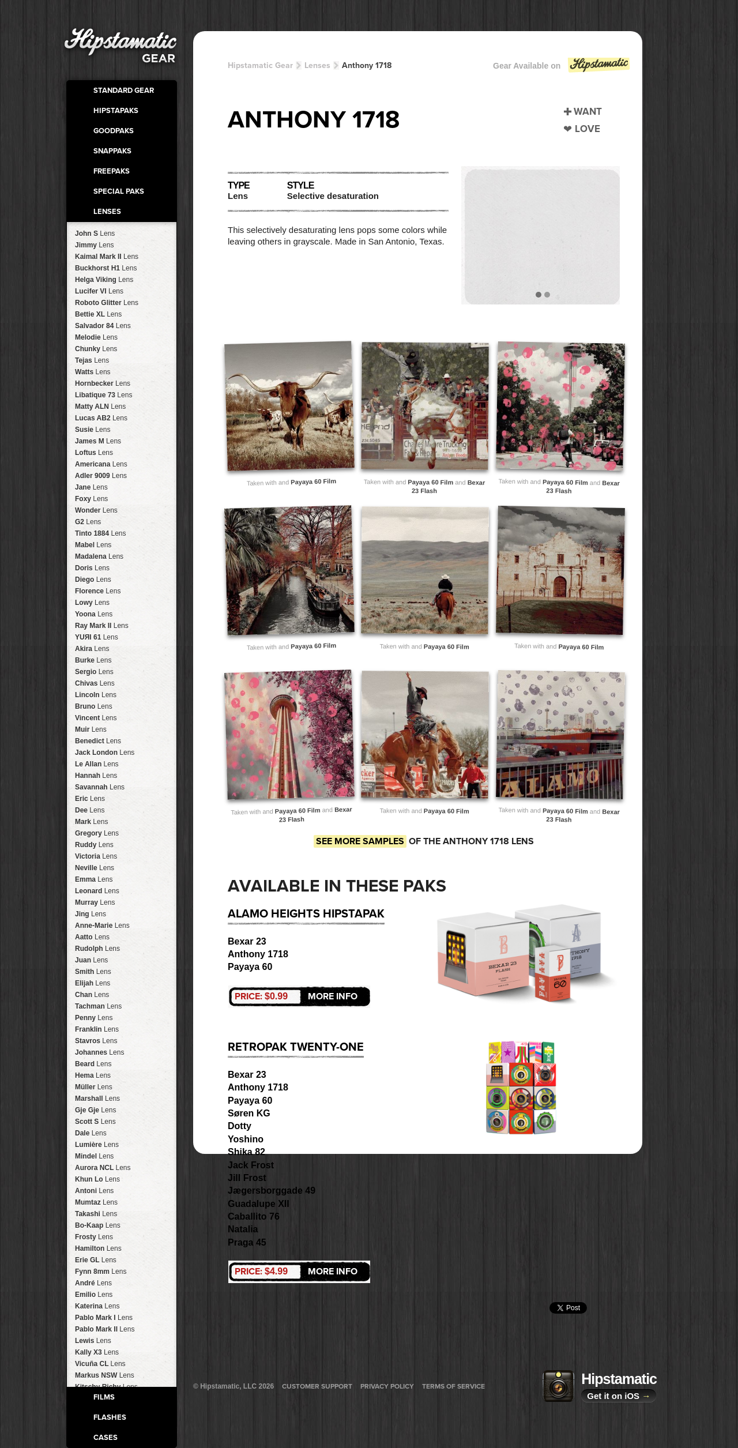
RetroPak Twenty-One (296, 1047)
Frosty (94, 1237)
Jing (90, 914)
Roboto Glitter (106, 303)
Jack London (104, 753)
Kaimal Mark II (106, 257)
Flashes (109, 1417)
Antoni (94, 1191)
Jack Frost (251, 1165)
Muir (91, 729)
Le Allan (97, 764)
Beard (93, 1064)
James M (98, 441)
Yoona (93, 614)
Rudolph (97, 949)
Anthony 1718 (366, 65)
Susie (92, 430)
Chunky (96, 349)
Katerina (97, 1306)
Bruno (93, 706)
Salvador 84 (103, 326)
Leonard (97, 891)
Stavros (96, 1041)
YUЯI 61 (96, 637)
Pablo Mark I (104, 1318)
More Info (296, 996)
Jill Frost (247, 1178)
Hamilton (98, 1248)
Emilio (93, 1295)
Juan (91, 960)
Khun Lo (97, 1179)
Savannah (100, 787)
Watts (93, 372)
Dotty (239, 1126)
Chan (92, 995)
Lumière (97, 1145)
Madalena (99, 556)
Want (588, 112)
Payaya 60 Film (313, 481)
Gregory (97, 833)
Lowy (92, 603)
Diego (93, 580)
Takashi (96, 1214)
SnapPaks (112, 151)
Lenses (107, 211)
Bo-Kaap (98, 1225)
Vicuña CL (100, 1364)
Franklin (97, 1029)
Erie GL (95, 1260)
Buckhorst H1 (106, 268)
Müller (93, 1087)
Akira (92, 649)
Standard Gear (123, 90)
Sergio (94, 672)
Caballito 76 (254, 1216)
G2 (88, 522)
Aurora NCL (102, 1168)
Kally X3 (97, 1352)
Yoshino (245, 1139)
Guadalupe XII (258, 1204)
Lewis (93, 1341)
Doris (92, 568)
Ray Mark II (102, 626)
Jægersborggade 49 (271, 1190)
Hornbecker (102, 383)
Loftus (94, 453)
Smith (93, 972)
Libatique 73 (103, 395)
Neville (94, 868)
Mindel (94, 1156)
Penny (93, 1018)
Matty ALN (100, 407)
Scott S (95, 1122)
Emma (93, 879)
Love (587, 129)
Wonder (96, 510)
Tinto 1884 (100, 533)
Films (104, 1397)
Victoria (96, 856)
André (93, 1283)
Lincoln (95, 695)
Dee (89, 810)
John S (95, 234)
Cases (105, 1437)
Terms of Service (453, 1386)
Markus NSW (104, 1375)
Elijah (92, 983)
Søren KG (249, 1113)
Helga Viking (104, 280)
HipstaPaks (115, 110)
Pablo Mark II (104, 1329)
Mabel (93, 545)
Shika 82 (246, 1152)
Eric (90, 799)
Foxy (91, 499)
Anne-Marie (102, 926)
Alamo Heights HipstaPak (306, 914)
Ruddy (94, 845)
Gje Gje (95, 1110)
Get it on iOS (618, 1396)
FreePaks (111, 171)
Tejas (92, 360)
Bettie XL (98, 314)
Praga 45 (247, 1242)
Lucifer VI (99, 291)
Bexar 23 (247, 941)
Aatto (92, 937)
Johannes (99, 1052)
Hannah (96, 776)
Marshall (97, 1099)
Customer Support (317, 1386)
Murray (95, 902)
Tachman (98, 1006)
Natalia (243, 1229)
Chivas (95, 683)
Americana (101, 464)
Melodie (96, 337)
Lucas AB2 (101, 418)
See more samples (360, 841)
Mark (91, 822)
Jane (91, 487)
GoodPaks (113, 131)
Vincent (96, 718)
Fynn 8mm (100, 1272)
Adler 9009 (101, 476)
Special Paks (118, 191)
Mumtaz (96, 1202)
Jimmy (94, 245)
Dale (91, 1133)
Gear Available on (562, 68)
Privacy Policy (387, 1386)
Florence (98, 591)
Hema (93, 1075)
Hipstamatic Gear (260, 65)
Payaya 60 (250, 967)
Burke (93, 660)
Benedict (98, 741)
